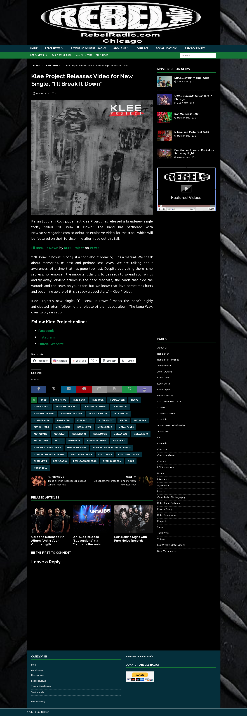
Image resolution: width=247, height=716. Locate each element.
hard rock (78, 400)
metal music (62, 427)
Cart (159, 438)
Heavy (134, 400)
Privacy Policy (195, 48)
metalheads (79, 434)
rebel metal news (81, 454)
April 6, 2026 (182, 81)
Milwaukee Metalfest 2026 (191, 132)
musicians (74, 441)
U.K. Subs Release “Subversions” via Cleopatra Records (87, 540)
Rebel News (52, 48)
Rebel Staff (163, 354)
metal (124, 420)
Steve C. (161, 408)
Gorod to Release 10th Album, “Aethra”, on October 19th (47, 540)
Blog (33, 665)
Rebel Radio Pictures (168, 503)
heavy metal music (95, 407)
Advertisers (163, 432)
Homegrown (37, 675)
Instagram (46, 337)
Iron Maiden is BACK (186, 114)
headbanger (117, 400)
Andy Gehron (164, 366)
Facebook (46, 331)
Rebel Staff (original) (168, 360)
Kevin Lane (163, 378)
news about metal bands (49, 454)
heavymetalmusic (72, 413)
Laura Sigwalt (164, 390)
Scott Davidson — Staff (169, 402)
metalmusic (100, 434)
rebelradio (60, 461)
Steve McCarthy (166, 414)
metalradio (141, 434)
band (44, 400)
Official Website (51, 344)
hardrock (97, 400)
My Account (164, 485)
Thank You (163, 533)
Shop (160, 527)
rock (131, 461)
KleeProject (106, 420)
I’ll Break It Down (44, 248)
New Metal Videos (167, 551)
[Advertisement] (184, 277)
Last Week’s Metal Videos (171, 545)
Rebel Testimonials (167, 515)
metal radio (104, 427)
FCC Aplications (167, 48)
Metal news (84, 427)
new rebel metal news (47, 447)
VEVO (94, 248)
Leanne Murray (165, 396)
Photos (161, 491)
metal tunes (126, 427)
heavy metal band (66, 407)
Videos (161, 539)
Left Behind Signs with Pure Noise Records (130, 538)
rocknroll (40, 468)
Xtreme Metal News (41, 686)
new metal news (97, 441)
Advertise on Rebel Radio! (88, 48)
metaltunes (41, 441)
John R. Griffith (165, 372)
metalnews (120, 434)
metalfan (59, 434)
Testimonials (37, 692)
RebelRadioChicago (85, 461)
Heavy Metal (41, 407)
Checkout (162, 450)
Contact (143, 48)
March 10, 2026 (183, 157)
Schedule (162, 420)
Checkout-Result (166, 455)
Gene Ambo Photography (171, 497)
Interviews (162, 479)
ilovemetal (64, 420)
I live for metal (98, 413)
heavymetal (120, 407)
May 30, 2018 (43, 94)
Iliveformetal (42, 420)
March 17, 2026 (183, 118)
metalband (40, 434)
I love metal (121, 413)
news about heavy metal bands (112, 447)
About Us (119, 48)
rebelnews (40, 461)
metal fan (140, 420)
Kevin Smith (163, 384)
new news (119, 441)
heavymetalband (44, 413)
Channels (162, 444)
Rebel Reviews (38, 681)
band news (59, 400)
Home (34, 48)
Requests (162, 521)
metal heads (41, 427)
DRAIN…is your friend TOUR (191, 77)
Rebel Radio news (128, 454)
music (58, 441)
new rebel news (76, 447)
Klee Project (85, 420)
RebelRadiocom (112, 461)
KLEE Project (74, 248)
